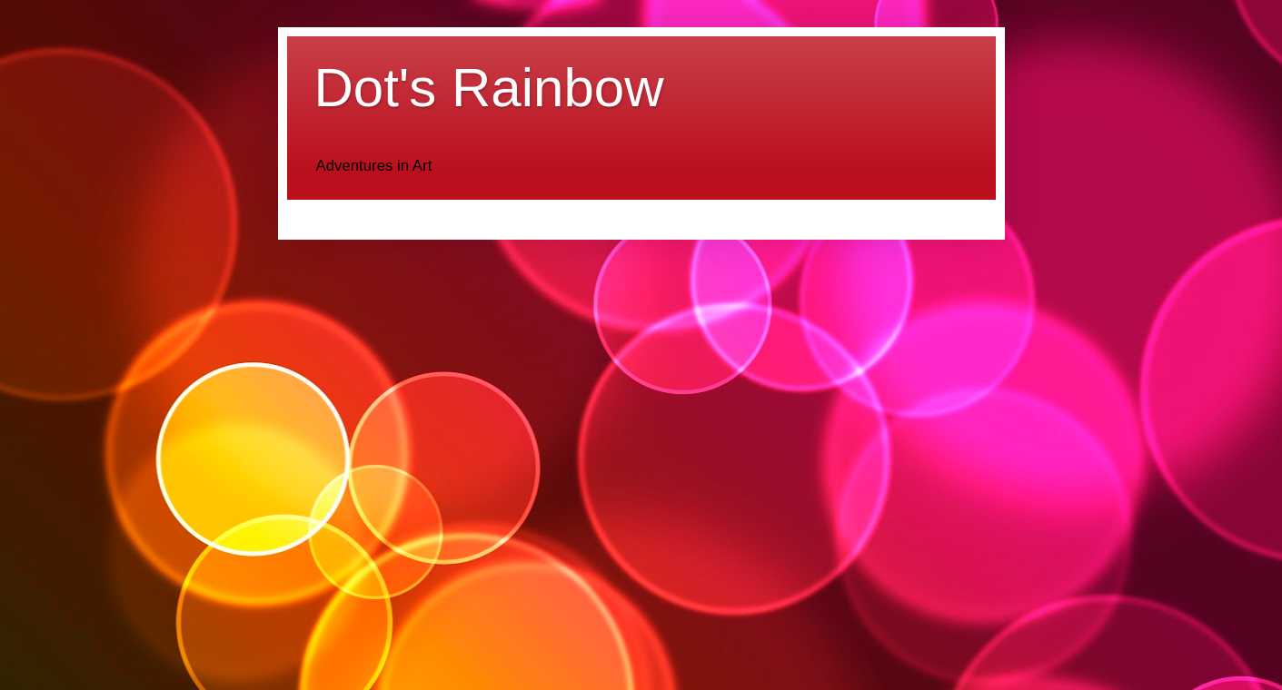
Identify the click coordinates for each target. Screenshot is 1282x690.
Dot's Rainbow (489, 87)
